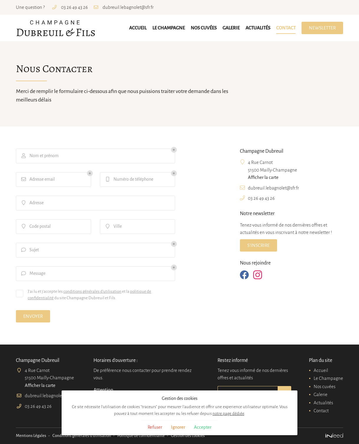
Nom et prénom (40, 155)
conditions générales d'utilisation (92, 291)
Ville (113, 226)
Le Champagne (168, 27)
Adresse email (38, 179)
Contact (286, 27)
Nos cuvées (204, 27)
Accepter (202, 427)
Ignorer (178, 427)
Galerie (231, 27)
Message (33, 273)
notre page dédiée (228, 413)
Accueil (137, 27)
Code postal (36, 226)
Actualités (258, 27)
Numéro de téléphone (129, 179)
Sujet (30, 249)
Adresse (32, 202)
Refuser (155, 427)
